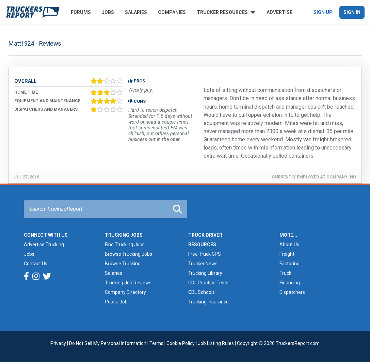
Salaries (136, 12)
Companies (172, 12)
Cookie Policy (180, 343)
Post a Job (116, 301)
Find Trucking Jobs (125, 244)
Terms (156, 343)
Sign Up (323, 12)
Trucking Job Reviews (128, 282)
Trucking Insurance (208, 301)
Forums (81, 12)
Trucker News (203, 263)
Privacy (58, 343)
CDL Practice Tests (208, 282)
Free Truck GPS (204, 254)
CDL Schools (201, 292)
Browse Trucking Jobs (128, 254)
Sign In (351, 12)
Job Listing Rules (216, 343)
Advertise (279, 12)
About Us (289, 244)
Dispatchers (292, 292)
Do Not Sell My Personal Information (107, 343)
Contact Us (35, 263)
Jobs (108, 12)
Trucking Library (205, 273)
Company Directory (125, 292)
